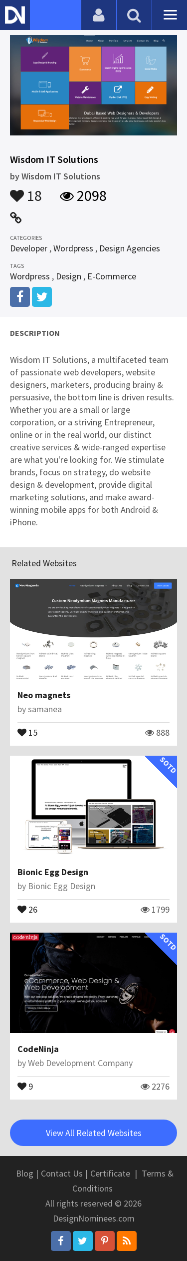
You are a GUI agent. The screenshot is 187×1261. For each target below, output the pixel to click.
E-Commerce (111, 276)
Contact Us (62, 1173)
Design (68, 276)
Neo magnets (43, 695)
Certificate (110, 1173)
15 (27, 732)
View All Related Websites (94, 1133)
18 (26, 191)
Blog (24, 1173)
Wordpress (73, 248)
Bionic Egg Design (52, 872)
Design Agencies (129, 248)
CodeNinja (38, 1049)
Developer (28, 248)
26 (27, 909)
